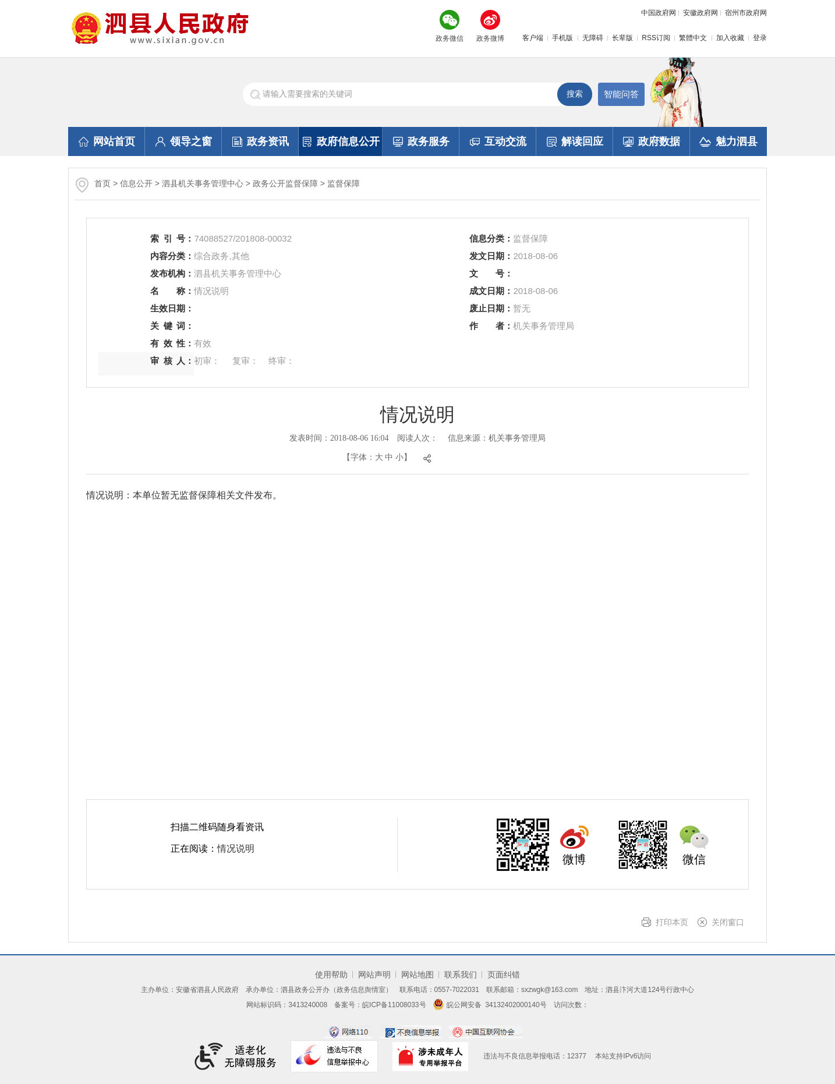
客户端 (532, 38)
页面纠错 (503, 974)
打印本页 (672, 922)
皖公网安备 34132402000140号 (490, 1005)
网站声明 (374, 974)
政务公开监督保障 (285, 183)
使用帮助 (331, 974)
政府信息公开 (341, 141)
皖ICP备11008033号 (394, 1005)
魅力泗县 (728, 141)
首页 (102, 183)
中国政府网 (658, 13)
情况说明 (235, 848)
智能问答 (621, 94)
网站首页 (107, 141)
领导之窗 (183, 141)
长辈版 (622, 38)
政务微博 (490, 38)
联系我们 (460, 974)
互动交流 (498, 141)
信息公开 (136, 183)
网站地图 (417, 974)
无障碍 (592, 38)
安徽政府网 (700, 13)
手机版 (562, 38)
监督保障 (343, 183)
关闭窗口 (728, 922)
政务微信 (450, 38)
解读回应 (575, 141)
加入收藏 (730, 38)
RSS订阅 (656, 38)
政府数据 (651, 141)
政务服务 (421, 141)
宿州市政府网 (746, 13)
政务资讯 (260, 141)
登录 (760, 38)
